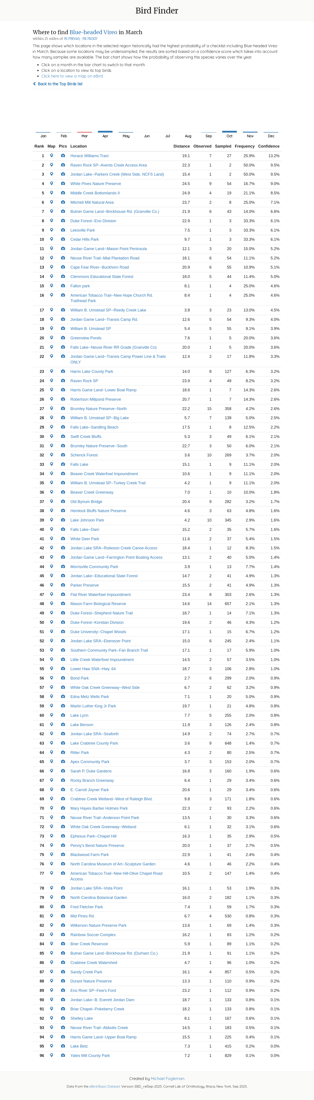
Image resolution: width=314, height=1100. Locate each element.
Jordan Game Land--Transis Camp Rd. (104, 319)
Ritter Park (79, 752)
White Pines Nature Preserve (95, 184)
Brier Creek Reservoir (89, 944)
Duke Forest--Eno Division (93, 221)
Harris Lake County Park (91, 371)
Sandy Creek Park (86, 972)
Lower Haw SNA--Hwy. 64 (93, 669)
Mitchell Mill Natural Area (92, 202)
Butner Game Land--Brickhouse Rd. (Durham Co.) (114, 953)
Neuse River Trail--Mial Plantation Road (104, 258)
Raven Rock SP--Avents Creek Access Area (108, 165)
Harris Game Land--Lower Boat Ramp (103, 390)
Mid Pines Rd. (82, 916)
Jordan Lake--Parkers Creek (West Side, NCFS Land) (117, 174)
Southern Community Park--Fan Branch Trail (109, 650)
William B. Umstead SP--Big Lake (99, 418)
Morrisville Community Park (94, 567)
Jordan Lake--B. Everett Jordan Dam (102, 1000)
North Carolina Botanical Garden (98, 897)
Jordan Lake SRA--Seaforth (94, 734)
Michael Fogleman (167, 1078)
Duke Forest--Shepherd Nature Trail (101, 613)
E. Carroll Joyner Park (89, 790)
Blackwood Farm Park (89, 855)
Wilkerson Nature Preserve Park (98, 925)
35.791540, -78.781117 (80, 39)
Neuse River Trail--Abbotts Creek (99, 1028)
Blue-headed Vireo (93, 32)
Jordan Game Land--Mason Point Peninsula (108, 249)
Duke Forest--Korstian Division (97, 622)
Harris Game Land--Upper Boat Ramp (103, 1037)
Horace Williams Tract (89, 156)
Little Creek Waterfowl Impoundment (102, 660)
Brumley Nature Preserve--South (98, 446)
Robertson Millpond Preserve (95, 399)
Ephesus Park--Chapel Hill (93, 836)
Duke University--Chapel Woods (98, 632)
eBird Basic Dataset (104, 1086)
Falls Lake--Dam (84, 529)
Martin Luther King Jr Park (93, 706)
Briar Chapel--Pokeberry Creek (97, 1009)
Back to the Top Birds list (57, 83)
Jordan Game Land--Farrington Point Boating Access (116, 557)
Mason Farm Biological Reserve (98, 604)
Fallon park (80, 286)
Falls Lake (79, 464)
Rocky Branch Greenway (92, 780)
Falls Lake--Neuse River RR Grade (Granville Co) (113, 347)
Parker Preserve (84, 585)
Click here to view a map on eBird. (72, 76)
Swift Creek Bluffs (85, 436)
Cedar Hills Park (84, 239)
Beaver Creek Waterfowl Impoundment (104, 474)
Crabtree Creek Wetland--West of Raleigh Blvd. (111, 799)
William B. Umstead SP (90, 328)
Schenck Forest (84, 455)
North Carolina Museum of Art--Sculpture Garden (112, 864)
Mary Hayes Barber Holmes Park (99, 808)
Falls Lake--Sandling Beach (94, 427)
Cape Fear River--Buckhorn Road (99, 267)
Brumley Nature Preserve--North (98, 409)
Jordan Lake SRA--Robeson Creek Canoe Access (113, 548)
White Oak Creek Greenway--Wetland (103, 827)
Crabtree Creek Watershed (93, 962)
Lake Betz (79, 1046)
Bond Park (79, 678)
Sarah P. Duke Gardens (91, 771)
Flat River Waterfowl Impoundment (100, 594)
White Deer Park (84, 539)
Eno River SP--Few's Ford (93, 990)
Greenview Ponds (85, 338)
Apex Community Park (89, 762)
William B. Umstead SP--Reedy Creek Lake (108, 310)
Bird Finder (157, 11)
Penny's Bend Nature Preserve (97, 845)
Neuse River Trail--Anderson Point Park (104, 818)
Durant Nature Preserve (91, 981)
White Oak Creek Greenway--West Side (105, 687)
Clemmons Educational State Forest (101, 276)
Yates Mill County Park (90, 1055)
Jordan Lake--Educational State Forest (104, 576)
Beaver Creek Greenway (91, 492)
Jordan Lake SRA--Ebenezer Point (100, 641)
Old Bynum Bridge (86, 502)
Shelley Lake (81, 1018)
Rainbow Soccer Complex (93, 935)
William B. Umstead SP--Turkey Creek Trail (107, 483)
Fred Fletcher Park (86, 907)
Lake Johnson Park (87, 520)
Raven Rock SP (84, 381)
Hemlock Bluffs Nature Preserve (98, 511)
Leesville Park (82, 230)
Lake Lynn (79, 715)
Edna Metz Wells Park (89, 697)
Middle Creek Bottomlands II (95, 193)
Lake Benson (81, 725)
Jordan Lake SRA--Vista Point (96, 888)
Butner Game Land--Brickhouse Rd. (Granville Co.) (114, 211)
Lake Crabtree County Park (94, 743)
